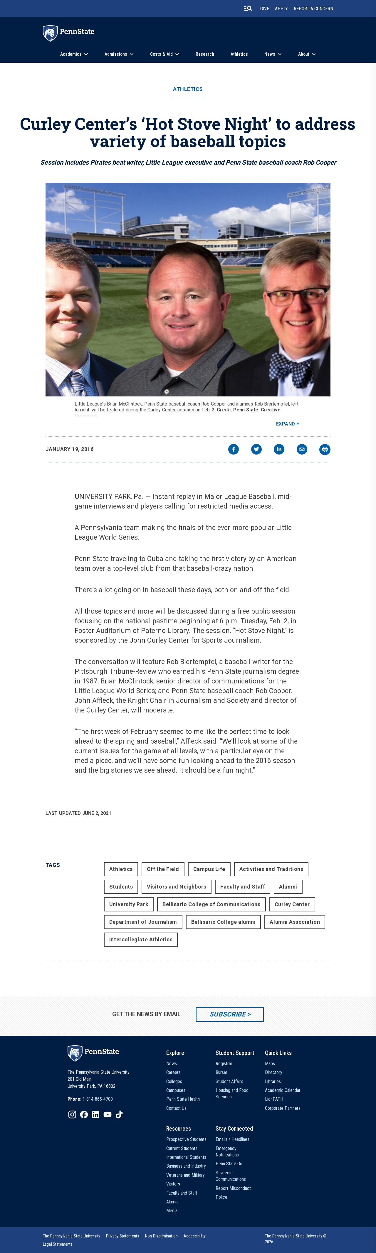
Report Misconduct (233, 1188)
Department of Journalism (143, 922)
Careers (173, 1072)
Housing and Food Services (232, 1093)
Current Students (181, 1148)
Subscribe (227, 1014)
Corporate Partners (283, 1108)
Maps (270, 1063)
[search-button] (248, 8)
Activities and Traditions (271, 869)
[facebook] (233, 450)
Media (171, 1210)
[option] (90, 1099)
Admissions (116, 54)
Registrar (224, 1063)
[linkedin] (279, 450)
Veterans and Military (185, 1175)
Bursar (221, 1072)
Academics (71, 54)
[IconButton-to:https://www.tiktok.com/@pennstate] (119, 1114)
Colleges (174, 1081)
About (303, 54)
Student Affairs (229, 1081)
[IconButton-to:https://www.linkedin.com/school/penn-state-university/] (95, 1114)
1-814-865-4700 (98, 1099)
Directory (273, 1072)
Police (221, 1197)
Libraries (273, 1081)
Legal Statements (58, 1244)
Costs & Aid (161, 54)
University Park (128, 904)
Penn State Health (183, 1099)
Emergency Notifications (227, 1152)
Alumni (288, 887)
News (269, 54)
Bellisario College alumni (223, 922)
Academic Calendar (283, 1090)
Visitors (173, 1184)
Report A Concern (313, 8)
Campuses (175, 1090)
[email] (302, 450)
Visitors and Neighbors (176, 887)
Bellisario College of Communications (211, 904)
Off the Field (163, 869)
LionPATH (274, 1099)
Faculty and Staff (242, 887)
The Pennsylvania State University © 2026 (296, 1239)
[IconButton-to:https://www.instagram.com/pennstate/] (72, 1114)
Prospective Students (186, 1139)
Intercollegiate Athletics (141, 939)
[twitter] (256, 450)
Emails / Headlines (232, 1139)
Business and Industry (186, 1166)
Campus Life (209, 869)
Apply (281, 8)
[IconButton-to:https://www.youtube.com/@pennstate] (107, 1114)
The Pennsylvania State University (71, 1236)
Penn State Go (229, 1163)
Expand (285, 424)
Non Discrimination (161, 1236)
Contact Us (176, 1108)
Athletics (239, 54)
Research (205, 54)
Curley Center (292, 904)
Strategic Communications (231, 1176)
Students (121, 887)
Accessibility (195, 1236)
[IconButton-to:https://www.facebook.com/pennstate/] (84, 1114)
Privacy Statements (122, 1236)
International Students (186, 1157)
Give (264, 8)
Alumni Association (295, 922)
